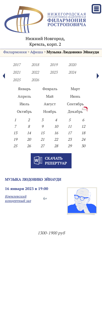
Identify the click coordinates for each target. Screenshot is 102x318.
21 (42, 139)
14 (29, 132)
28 (56, 145)
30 (83, 145)
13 (15, 132)
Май (50, 96)
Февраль (49, 88)
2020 (72, 64)
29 (70, 145)
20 (29, 139)
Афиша (36, 52)
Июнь (75, 96)
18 (83, 132)
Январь (24, 88)
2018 (35, 64)
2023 (53, 72)
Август (50, 103)
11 (70, 126)
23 (70, 139)
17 (70, 132)
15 (42, 132)
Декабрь (75, 111)
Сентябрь (75, 103)
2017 (16, 64)
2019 (53, 64)
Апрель (24, 96)
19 (15, 139)
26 (29, 145)
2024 (72, 72)
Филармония (15, 52)
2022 (35, 72)
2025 (16, 79)
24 (83, 139)
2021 (16, 72)
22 (56, 139)
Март (75, 88)
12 (83, 126)
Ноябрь (49, 111)
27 (42, 145)
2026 (35, 79)
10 (56, 126)
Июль (24, 103)
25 (15, 145)
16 (56, 132)
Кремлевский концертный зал (18, 198)
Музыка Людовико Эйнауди (73, 52)
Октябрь (24, 111)
